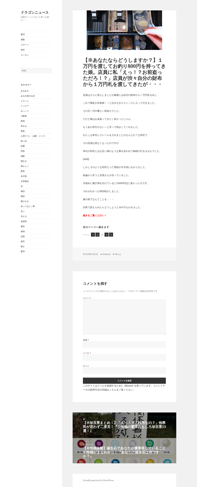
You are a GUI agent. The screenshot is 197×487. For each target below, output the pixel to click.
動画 (23, 121)
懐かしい (25, 166)
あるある (25, 90)
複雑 (23, 231)
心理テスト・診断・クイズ (33, 136)
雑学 (23, 49)
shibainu (106, 254)
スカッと (25, 100)
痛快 (23, 196)
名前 (86, 340)
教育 (23, 171)
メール (87, 353)
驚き (23, 246)
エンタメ (25, 55)
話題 (23, 236)
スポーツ (25, 44)
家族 (23, 131)
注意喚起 (25, 181)
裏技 (23, 226)
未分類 (24, 176)
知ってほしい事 (28, 206)
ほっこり (25, 111)
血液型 (24, 221)
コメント (87, 298)
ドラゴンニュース (35, 12)
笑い (23, 211)
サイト (86, 366)
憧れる (24, 161)
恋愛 (23, 146)
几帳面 (24, 116)
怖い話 (24, 141)
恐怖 (23, 151)
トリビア (25, 106)
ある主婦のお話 (28, 95)
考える (24, 216)
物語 (23, 191)
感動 (23, 39)
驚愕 (23, 34)
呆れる (24, 126)
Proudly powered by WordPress (98, 480)
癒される (25, 201)
